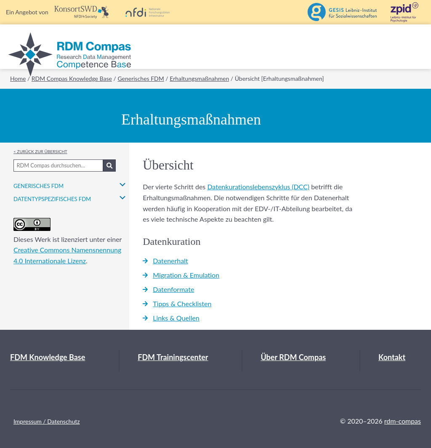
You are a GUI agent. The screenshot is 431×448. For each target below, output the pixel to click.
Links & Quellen (176, 318)
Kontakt (391, 357)
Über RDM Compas (293, 357)
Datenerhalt (170, 261)
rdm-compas (402, 421)
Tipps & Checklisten (182, 304)
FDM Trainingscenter (173, 357)
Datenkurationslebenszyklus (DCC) (258, 187)
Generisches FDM (38, 185)
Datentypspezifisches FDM (52, 198)
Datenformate (173, 289)
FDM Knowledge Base (47, 357)
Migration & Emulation (186, 275)
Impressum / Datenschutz (46, 421)
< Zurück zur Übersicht (40, 150)
